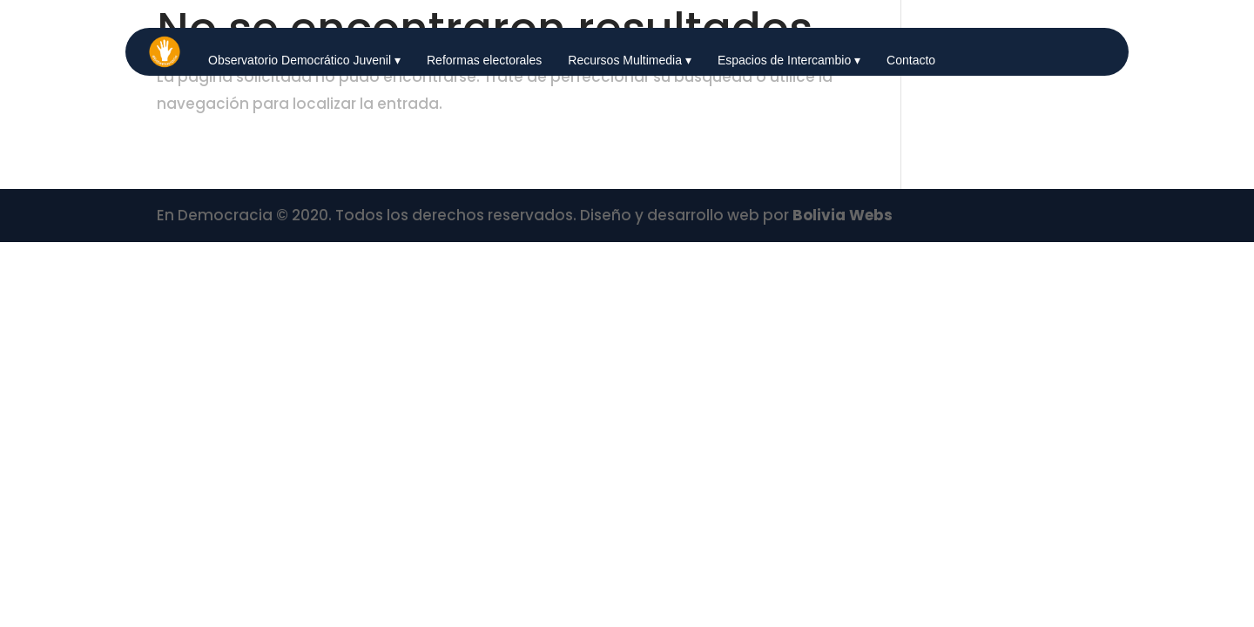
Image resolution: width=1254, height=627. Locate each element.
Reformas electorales (484, 60)
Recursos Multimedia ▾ (629, 60)
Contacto (911, 60)
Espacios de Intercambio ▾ (789, 60)
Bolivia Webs (842, 215)
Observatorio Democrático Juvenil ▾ (304, 60)
